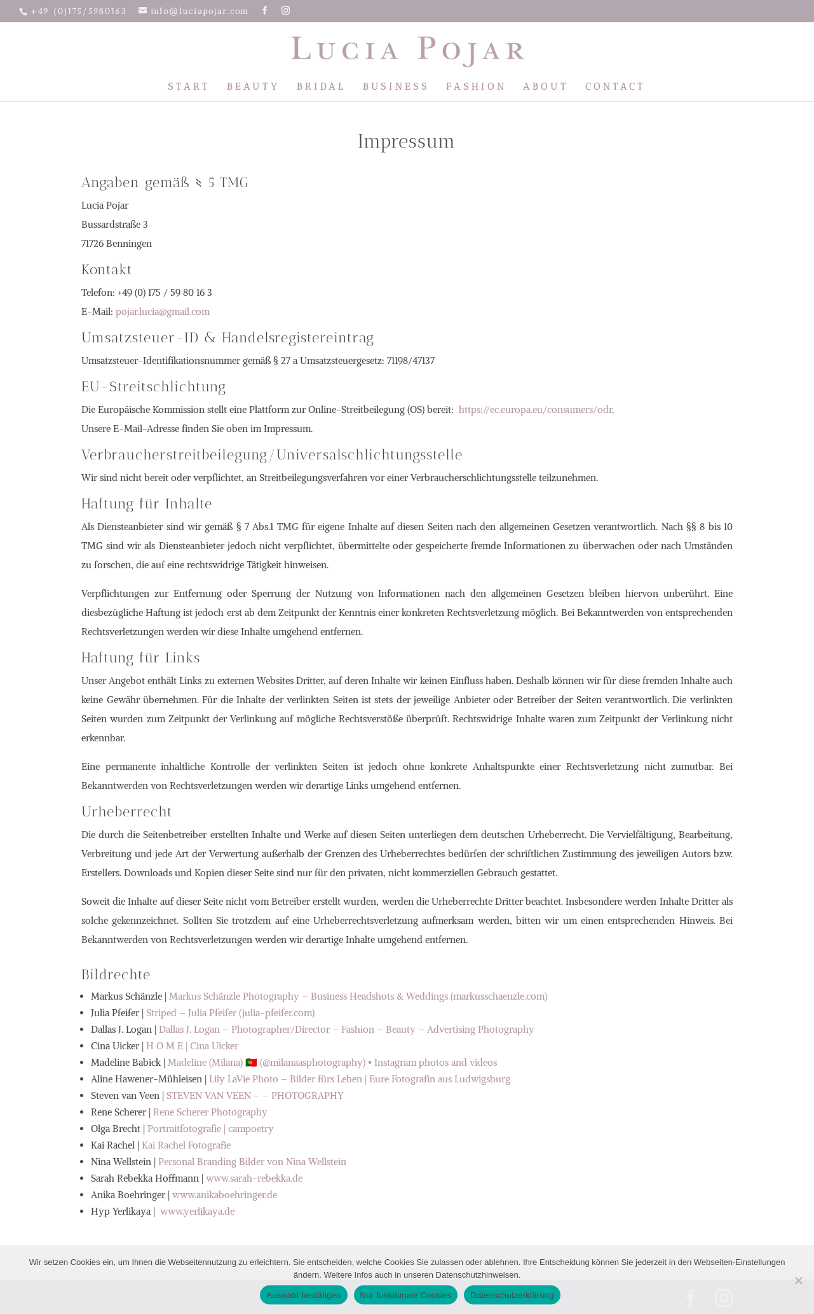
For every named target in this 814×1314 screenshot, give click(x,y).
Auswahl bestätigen (303, 1295)
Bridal (321, 87)
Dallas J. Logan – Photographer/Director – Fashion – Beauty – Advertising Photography (346, 1029)
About (546, 87)
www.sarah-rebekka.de (254, 1178)
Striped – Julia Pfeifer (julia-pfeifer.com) (230, 1013)
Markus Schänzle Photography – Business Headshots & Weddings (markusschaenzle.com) (358, 996)
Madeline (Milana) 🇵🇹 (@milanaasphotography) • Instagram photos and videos (332, 1062)
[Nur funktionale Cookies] (798, 1280)
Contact (615, 87)
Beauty (253, 87)
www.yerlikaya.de (196, 1211)
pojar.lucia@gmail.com (163, 311)
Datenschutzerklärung (511, 1295)
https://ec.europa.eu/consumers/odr (535, 409)
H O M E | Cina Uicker (192, 1046)
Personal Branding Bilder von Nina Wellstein (252, 1162)
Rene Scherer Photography (210, 1112)
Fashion (476, 87)
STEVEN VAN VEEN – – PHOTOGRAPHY (255, 1095)
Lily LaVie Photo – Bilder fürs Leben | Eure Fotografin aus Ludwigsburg (359, 1079)
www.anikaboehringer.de (224, 1195)
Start (189, 87)
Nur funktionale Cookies (406, 1295)
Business (396, 87)
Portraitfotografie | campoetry (210, 1128)
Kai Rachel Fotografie (186, 1145)
